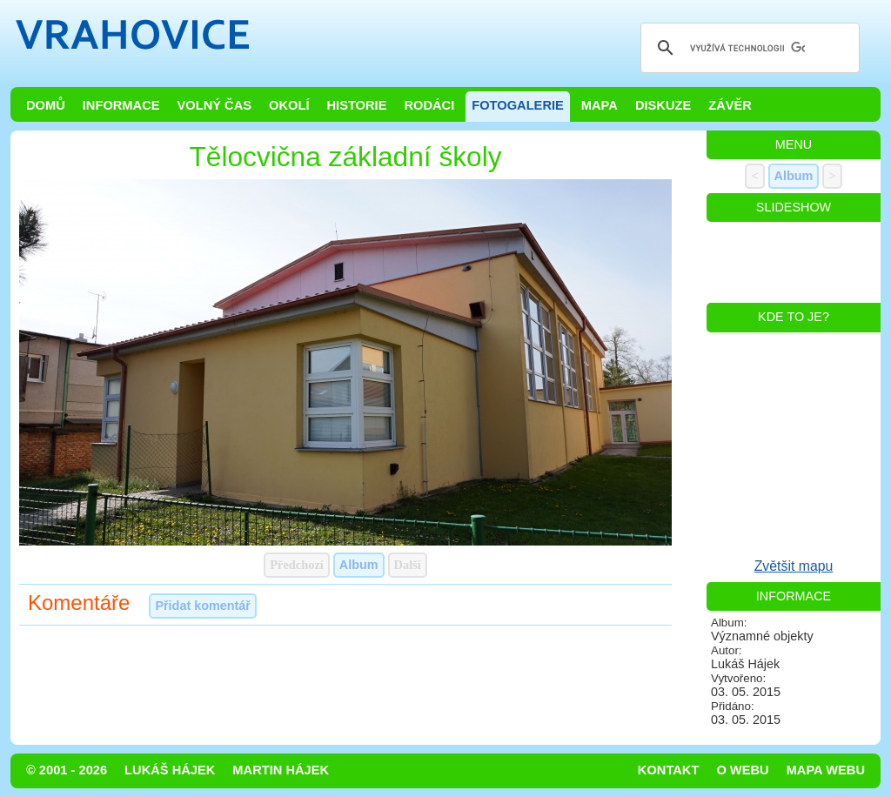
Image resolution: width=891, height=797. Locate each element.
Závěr (730, 105)
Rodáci (429, 105)
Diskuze (663, 105)
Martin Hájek (280, 770)
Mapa (599, 105)
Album (359, 565)
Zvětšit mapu (794, 566)
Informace (121, 105)
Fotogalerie (518, 105)
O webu (742, 770)
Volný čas (215, 105)
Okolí (289, 105)
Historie (356, 105)
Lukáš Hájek (169, 770)
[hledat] (747, 47)
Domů (45, 105)
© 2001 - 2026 (66, 770)
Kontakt (669, 770)
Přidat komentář (203, 606)
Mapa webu (826, 770)
